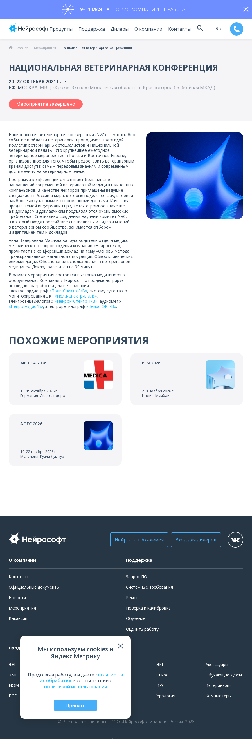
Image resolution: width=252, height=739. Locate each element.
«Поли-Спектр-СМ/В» (76, 297)
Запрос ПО (136, 578)
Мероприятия (22, 609)
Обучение (135, 620)
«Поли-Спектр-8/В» (68, 292)
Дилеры (116, 30)
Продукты (57, 30)
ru (216, 30)
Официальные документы (34, 588)
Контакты (176, 30)
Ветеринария (219, 686)
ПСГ (13, 697)
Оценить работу (142, 630)
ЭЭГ (12, 666)
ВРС (160, 686)
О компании (145, 30)
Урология (165, 697)
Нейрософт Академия (132, 541)
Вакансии (18, 620)
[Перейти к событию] (65, 381)
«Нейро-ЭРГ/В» (101, 308)
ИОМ (14, 686)
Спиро (162, 676)
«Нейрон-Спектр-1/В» (76, 302)
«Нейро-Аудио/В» (26, 308)
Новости (17, 599)
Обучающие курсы (224, 676)
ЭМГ (13, 676)
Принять (76, 705)
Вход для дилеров (189, 541)
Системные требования (149, 588)
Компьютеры (218, 697)
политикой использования (75, 686)
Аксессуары (217, 666)
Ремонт (133, 599)
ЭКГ (160, 666)
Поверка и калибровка (148, 609)
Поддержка (88, 30)
